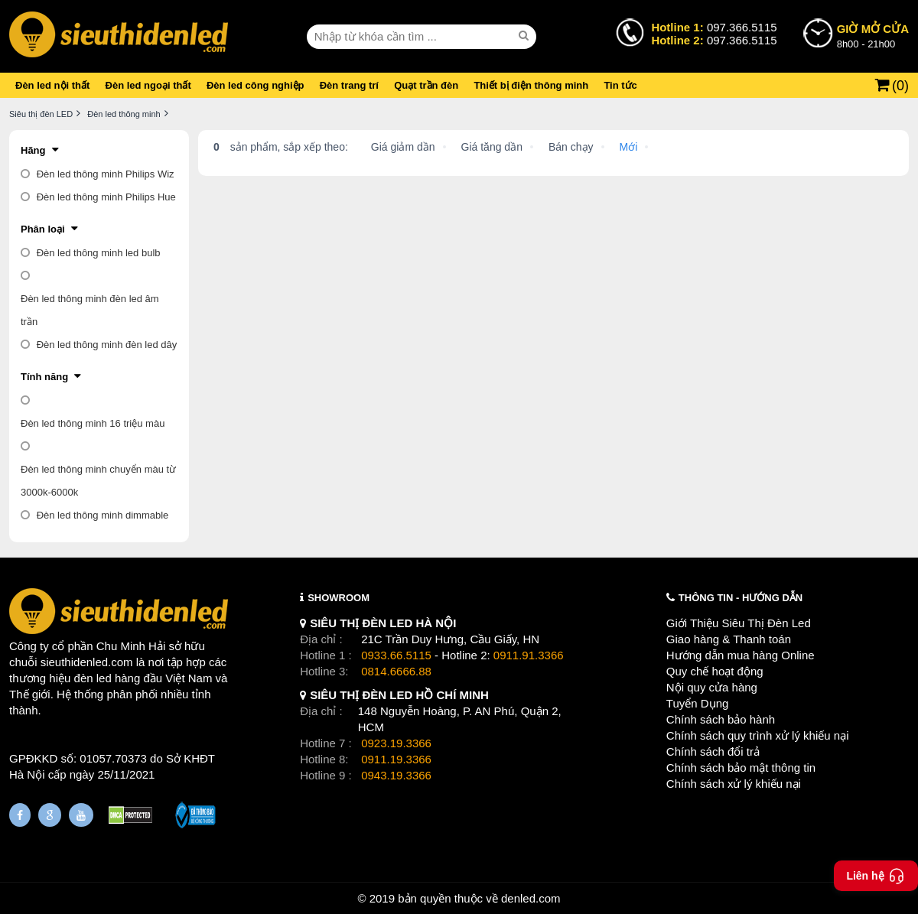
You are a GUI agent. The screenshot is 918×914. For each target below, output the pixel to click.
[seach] (525, 36)
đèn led (93, 678)
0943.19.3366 (396, 775)
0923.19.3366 (396, 743)
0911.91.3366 (528, 655)
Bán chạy (571, 147)
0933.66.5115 (396, 655)
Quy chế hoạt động (714, 671)
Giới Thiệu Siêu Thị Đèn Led (738, 622)
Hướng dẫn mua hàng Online (740, 655)
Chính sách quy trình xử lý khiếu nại (757, 735)
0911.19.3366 (396, 759)
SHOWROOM (338, 597)
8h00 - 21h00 (873, 35)
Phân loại (43, 229)
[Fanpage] (20, 815)
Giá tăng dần (491, 147)
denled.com (531, 898)
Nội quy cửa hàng (711, 687)
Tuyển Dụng (697, 703)
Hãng (33, 150)
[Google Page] (49, 815)
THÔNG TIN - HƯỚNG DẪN (740, 597)
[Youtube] (81, 815)
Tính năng (44, 376)
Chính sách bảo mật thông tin (740, 767)
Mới (629, 147)
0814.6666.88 (396, 671)
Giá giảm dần (403, 147)
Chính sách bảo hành (720, 719)
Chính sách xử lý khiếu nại (733, 783)
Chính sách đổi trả (713, 751)
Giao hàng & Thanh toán (728, 639)
